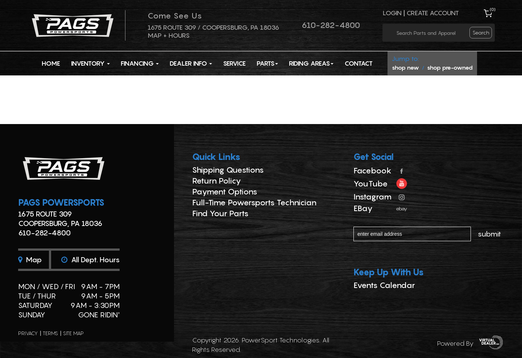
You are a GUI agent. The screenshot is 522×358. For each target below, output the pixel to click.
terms (50, 333)
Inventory (90, 63)
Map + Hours (169, 35)
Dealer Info (191, 63)
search (481, 32)
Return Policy (216, 180)
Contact (358, 63)
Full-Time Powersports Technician (254, 202)
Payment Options (224, 191)
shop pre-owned (450, 67)
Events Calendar (384, 285)
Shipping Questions (228, 169)
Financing (140, 63)
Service (234, 63)
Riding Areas (311, 63)
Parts (267, 63)
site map (73, 333)
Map (30, 259)
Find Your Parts (220, 213)
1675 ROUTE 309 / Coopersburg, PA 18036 (213, 27)
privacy (28, 333)
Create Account (432, 13)
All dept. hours (90, 259)
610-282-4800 (331, 25)
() (493, 9)
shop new (405, 67)
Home (51, 63)
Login (392, 13)
